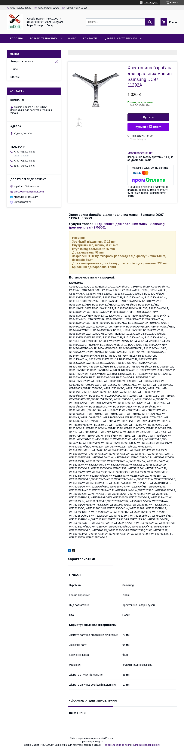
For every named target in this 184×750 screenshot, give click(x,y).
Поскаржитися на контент (116, 745)
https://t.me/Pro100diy (26, 196)
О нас (72, 38)
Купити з (148, 127)
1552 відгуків (151, 2)
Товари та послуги (43, 38)
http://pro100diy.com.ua (26, 186)
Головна (16, 38)
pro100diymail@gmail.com (29, 191)
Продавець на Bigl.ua (92, 741)
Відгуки (15, 76)
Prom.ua (109, 738)
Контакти (90, 38)
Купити (148, 117)
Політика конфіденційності (145, 745)
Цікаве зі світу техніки (120, 38)
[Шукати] (150, 22)
